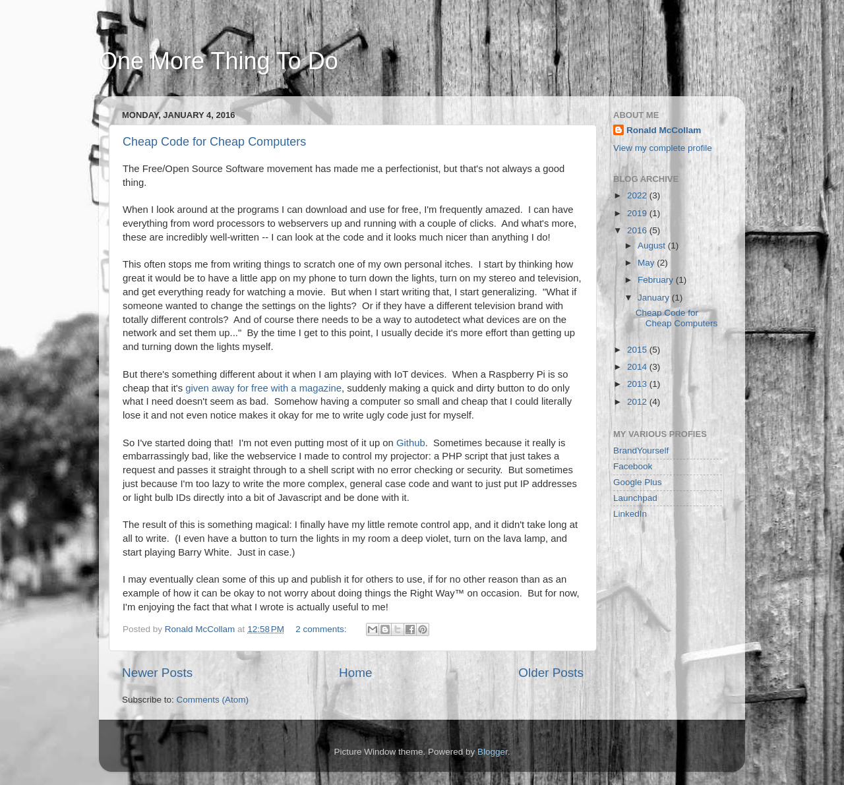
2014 (638, 367)
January (655, 298)
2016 (638, 230)
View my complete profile (662, 148)
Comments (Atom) (213, 700)
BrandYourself (641, 450)
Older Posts (551, 673)
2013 (638, 384)
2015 (638, 350)
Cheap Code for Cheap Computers (214, 141)
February (657, 280)
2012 (638, 402)
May (647, 263)
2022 (638, 195)
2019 (638, 213)
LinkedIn (630, 514)
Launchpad (635, 498)
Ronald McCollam (663, 130)
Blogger (492, 752)
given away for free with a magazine (263, 388)
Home (355, 673)
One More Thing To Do (218, 60)
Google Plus (637, 482)
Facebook (632, 466)
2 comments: (322, 629)
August (653, 245)
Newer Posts (157, 673)
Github (410, 443)
